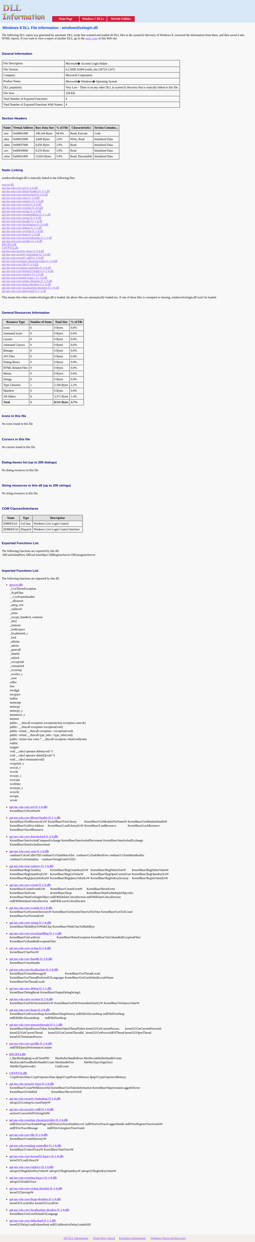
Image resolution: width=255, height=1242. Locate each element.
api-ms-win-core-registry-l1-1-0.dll (22, 201)
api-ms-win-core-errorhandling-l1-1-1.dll (26, 214)
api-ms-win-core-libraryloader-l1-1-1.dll (26, 191)
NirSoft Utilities (121, 18)
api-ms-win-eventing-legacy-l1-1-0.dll (24, 277)
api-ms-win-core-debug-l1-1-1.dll (22, 227)
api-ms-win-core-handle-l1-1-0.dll (22, 221)
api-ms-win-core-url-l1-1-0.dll (20, 187)
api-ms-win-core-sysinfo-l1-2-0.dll (22, 207)
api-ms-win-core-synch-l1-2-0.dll (21, 204)
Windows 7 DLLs (93, 18)
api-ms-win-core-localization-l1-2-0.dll (25, 224)
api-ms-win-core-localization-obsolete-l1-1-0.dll (30, 287)
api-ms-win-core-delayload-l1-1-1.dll (24, 291)
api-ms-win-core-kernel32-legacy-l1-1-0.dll (27, 271)
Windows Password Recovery (168, 1238)
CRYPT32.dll (10, 247)
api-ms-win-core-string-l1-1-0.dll (21, 211)
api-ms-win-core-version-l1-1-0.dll (22, 231)
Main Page (65, 18)
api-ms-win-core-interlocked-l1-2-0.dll (25, 194)
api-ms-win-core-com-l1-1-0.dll (21, 197)
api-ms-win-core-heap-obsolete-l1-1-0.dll (26, 284)
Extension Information (132, 1238)
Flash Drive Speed (104, 1238)
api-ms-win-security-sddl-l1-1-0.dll (23, 257)
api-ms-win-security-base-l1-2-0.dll (23, 251)
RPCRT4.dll (9, 244)
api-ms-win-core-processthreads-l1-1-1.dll (27, 237)
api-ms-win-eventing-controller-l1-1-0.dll (26, 267)
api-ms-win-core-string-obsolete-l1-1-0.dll (27, 281)
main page (91, 38)
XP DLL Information (75, 1238)
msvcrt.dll (8, 184)
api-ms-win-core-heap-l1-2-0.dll (21, 234)
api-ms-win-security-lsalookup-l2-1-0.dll (26, 254)
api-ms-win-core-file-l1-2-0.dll (20, 264)
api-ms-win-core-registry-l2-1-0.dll (22, 274)
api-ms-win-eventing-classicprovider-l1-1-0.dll (29, 261)
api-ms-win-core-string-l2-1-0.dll (21, 217)
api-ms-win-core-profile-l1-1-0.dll (22, 241)
